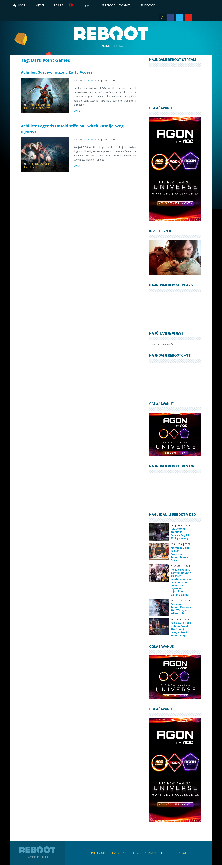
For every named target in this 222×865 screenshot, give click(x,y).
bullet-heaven (38, 104)
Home (21, 5)
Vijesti (40, 5)
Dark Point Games (36, 165)
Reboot (111, 33)
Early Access (44, 107)
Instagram (196, 17)
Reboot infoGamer (145, 852)
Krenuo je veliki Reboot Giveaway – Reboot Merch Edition (180, 554)
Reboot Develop (176, 852)
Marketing (119, 852)
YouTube (188, 17)
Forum (58, 5)
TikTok (205, 17)
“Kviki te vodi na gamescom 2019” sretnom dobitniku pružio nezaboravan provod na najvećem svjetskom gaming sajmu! (181, 582)
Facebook (170, 17)
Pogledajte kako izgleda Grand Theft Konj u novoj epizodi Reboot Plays (180, 629)
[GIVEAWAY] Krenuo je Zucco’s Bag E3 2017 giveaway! (179, 533)
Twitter (179, 17)
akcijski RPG (37, 163)
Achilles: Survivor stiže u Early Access (56, 72)
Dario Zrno (90, 80)
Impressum (98, 852)
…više (77, 110)
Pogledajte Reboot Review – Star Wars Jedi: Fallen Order (180, 608)
